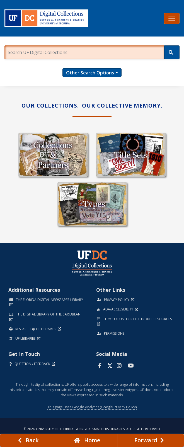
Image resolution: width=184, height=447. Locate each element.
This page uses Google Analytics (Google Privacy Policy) (92, 406)
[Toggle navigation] (172, 18)
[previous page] (28, 440)
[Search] (172, 52)
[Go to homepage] (86, 440)
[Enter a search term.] (84, 52)
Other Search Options (90, 73)
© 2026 (92, 429)
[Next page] (150, 440)
